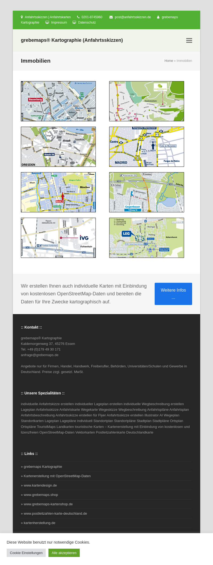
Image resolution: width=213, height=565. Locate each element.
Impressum (59, 22)
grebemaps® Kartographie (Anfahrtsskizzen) (72, 40)
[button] (189, 40)
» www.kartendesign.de (39, 485)
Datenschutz (87, 22)
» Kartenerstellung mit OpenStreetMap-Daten (56, 476)
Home (169, 61)
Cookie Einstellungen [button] (26, 553)
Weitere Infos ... (173, 293)
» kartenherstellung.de (38, 523)
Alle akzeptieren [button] (64, 553)
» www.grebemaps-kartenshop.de (47, 504)
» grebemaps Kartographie (41, 467)
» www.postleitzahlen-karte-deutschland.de (54, 513)
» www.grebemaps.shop (39, 495)
